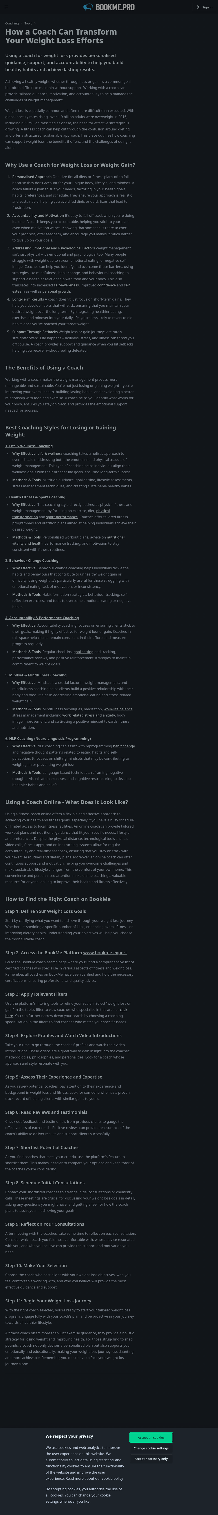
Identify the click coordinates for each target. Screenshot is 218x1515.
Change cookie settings (151, 1448)
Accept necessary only (151, 1459)
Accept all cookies (151, 1437)
